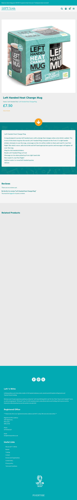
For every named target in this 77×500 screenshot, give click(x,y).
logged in (12, 193)
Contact (7, 455)
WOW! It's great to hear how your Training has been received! (32, 3)
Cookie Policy (9, 460)
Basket (7, 449)
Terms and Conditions (11, 466)
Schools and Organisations (12, 457)
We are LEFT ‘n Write (11, 446)
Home (5, 101)
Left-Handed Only (13, 101)
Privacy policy (9, 463)
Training (7, 452)
